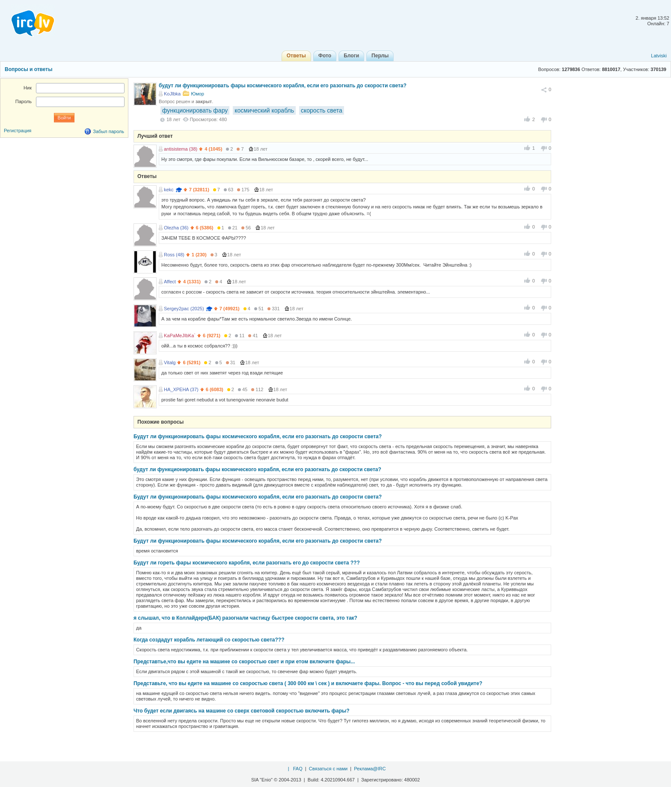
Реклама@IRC (370, 768)
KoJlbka (172, 93)
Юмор (197, 93)
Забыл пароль (108, 131)
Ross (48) (174, 254)
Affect (170, 281)
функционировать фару (195, 110)
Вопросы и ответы (28, 69)
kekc (169, 189)
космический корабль (264, 110)
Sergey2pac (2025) (184, 308)
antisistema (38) (180, 148)
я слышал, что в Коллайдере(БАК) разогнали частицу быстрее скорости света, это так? (245, 618)
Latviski (659, 55)
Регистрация (17, 130)
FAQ (298, 768)
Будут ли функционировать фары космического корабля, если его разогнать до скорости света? (258, 437)
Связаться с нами (328, 768)
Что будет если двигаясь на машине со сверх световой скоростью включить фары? (242, 711)
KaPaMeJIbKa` (180, 335)
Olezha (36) (176, 227)
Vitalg (169, 362)
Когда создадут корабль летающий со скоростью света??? (209, 640)
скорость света (321, 110)
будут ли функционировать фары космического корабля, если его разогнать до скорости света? (257, 469)
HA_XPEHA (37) (181, 389)
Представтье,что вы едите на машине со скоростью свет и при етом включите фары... (244, 662)
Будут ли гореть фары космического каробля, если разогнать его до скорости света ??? (247, 563)
